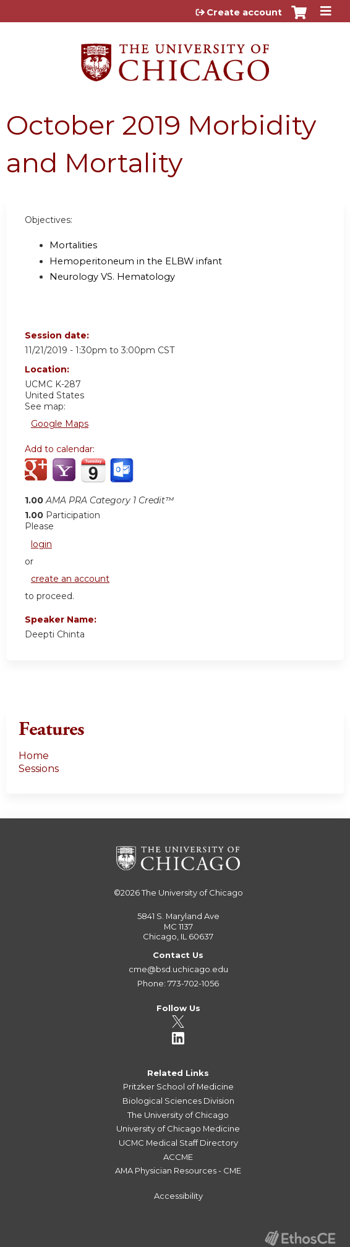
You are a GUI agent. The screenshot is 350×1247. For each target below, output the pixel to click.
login (41, 544)
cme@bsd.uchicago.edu (178, 969)
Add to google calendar (37, 476)
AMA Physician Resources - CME (178, 1170)
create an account (70, 578)
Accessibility (178, 1196)
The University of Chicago (192, 892)
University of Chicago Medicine (178, 1128)
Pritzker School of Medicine (178, 1086)
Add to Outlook (122, 476)
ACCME (178, 1157)
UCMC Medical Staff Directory (178, 1143)
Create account (244, 12)
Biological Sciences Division (178, 1101)
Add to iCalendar (93, 476)
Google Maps (59, 423)
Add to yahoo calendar (65, 476)
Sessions (39, 769)
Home (34, 756)
